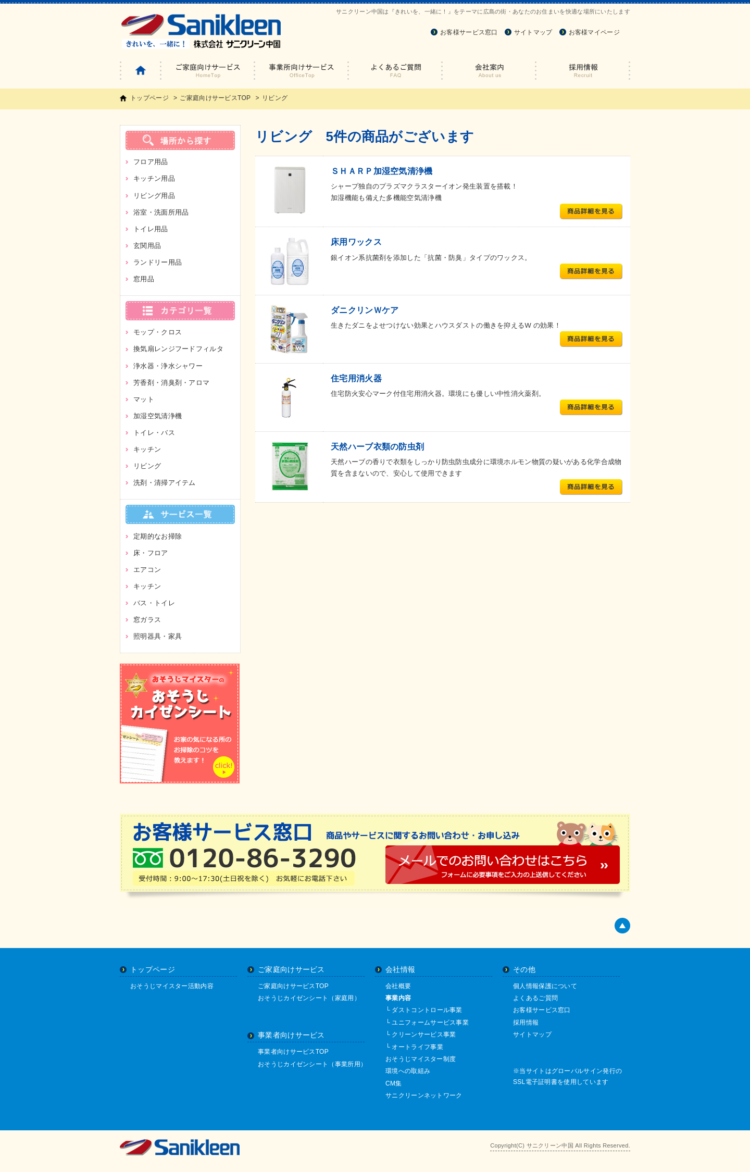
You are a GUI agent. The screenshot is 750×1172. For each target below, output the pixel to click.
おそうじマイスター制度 (420, 1059)
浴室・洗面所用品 (161, 212)
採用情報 (526, 1022)
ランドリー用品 (157, 262)
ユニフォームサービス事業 (430, 1022)
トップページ (149, 98)
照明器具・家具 (157, 636)
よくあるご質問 (535, 998)
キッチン (147, 449)
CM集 (393, 1083)
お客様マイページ (594, 32)
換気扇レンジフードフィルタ (178, 349)
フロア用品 (150, 162)
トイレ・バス (154, 433)
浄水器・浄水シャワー (168, 366)
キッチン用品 (154, 178)
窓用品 (143, 279)
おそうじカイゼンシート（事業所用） (312, 1064)
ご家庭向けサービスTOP (215, 98)
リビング (147, 466)
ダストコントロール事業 (427, 1010)
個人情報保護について (545, 986)
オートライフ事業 (417, 1047)
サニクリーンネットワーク (424, 1095)
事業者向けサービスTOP (293, 1051)
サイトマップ (533, 32)
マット (143, 399)
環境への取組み (407, 1071)
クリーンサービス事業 (424, 1034)
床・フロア (150, 553)
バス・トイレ (154, 603)
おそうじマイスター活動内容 (172, 986)
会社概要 (398, 986)
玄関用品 (147, 246)
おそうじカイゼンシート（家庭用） (309, 998)
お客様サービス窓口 (469, 32)
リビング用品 (154, 196)
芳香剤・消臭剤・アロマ (171, 382)
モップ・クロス (157, 332)
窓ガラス (147, 620)
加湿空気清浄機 (157, 416)
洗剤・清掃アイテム (164, 483)
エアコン (147, 569)
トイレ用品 (150, 229)
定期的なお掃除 (157, 536)
